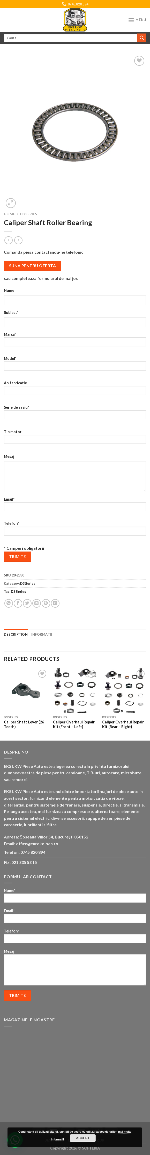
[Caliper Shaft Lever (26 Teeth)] (26, 690)
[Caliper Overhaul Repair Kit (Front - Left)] (75, 690)
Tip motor (75, 438)
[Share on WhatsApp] (8, 603)
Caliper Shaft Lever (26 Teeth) (24, 724)
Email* (75, 506)
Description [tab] (16, 634)
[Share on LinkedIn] (55, 603)
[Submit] (141, 37)
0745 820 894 (32, 852)
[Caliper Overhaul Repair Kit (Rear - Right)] (124, 690)
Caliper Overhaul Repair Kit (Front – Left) (74, 724)
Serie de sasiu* (75, 414)
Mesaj (9, 456)
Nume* (75, 897)
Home (9, 214)
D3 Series (28, 214)
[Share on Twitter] (27, 603)
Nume (9, 290)
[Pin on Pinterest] (46, 603)
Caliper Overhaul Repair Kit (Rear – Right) (123, 724)
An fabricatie (75, 390)
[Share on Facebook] (18, 603)
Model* (75, 365)
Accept (82, 1138)
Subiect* (11, 312)
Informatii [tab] (41, 634)
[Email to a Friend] (36, 603)
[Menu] (137, 20)
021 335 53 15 (24, 862)
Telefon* (75, 530)
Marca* (75, 341)
